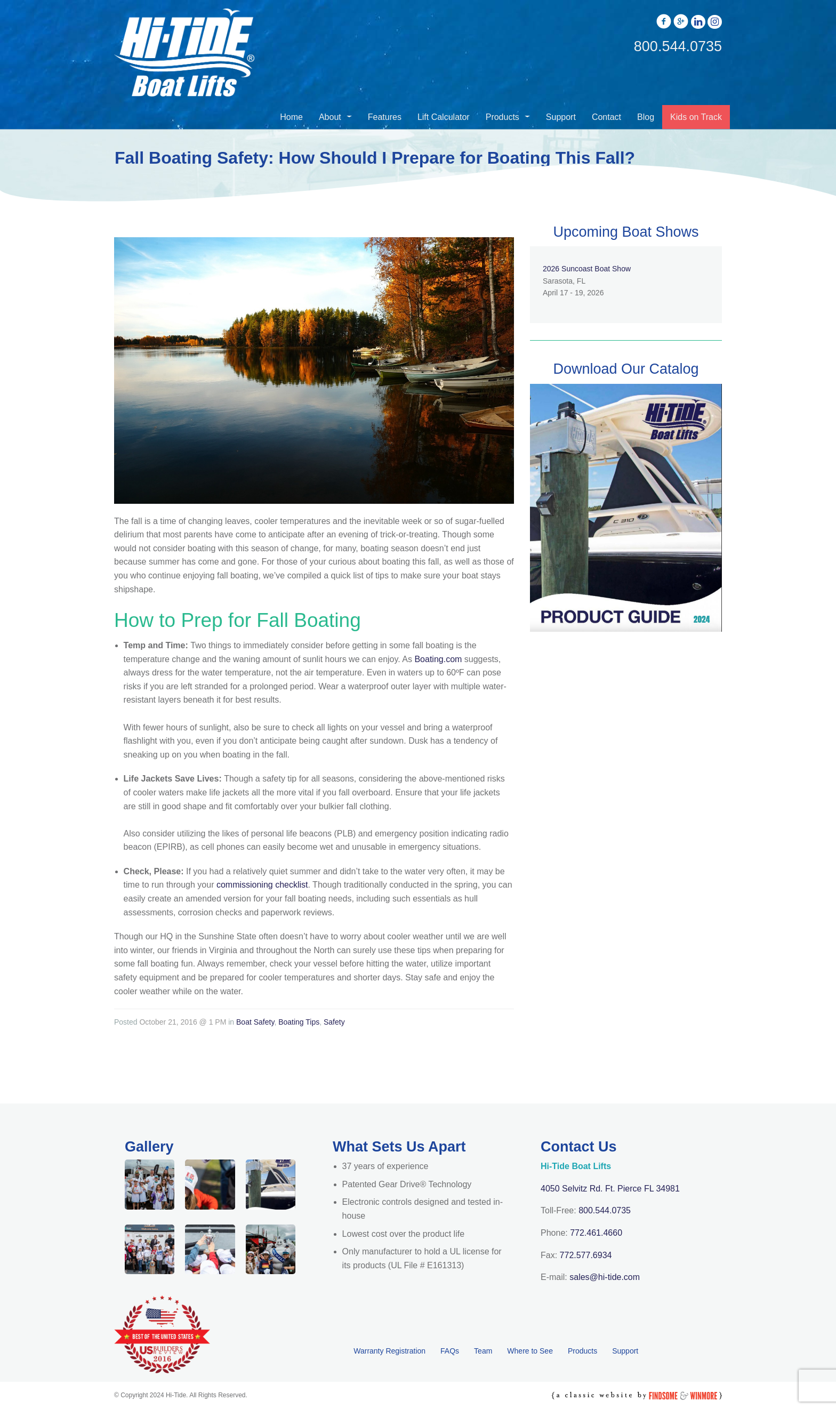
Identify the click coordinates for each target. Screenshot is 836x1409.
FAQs (449, 1351)
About (330, 117)
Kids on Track (696, 117)
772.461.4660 (596, 1232)
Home (291, 117)
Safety (334, 1022)
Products (502, 117)
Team (483, 1351)
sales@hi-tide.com (604, 1277)
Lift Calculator (443, 117)
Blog (645, 117)
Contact (606, 117)
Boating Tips (298, 1022)
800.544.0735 (604, 1210)
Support (561, 117)
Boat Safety (255, 1022)
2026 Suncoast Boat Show (587, 268)
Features (384, 117)
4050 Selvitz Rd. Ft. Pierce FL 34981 (610, 1188)
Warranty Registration (389, 1351)
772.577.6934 (586, 1255)
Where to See (530, 1351)
